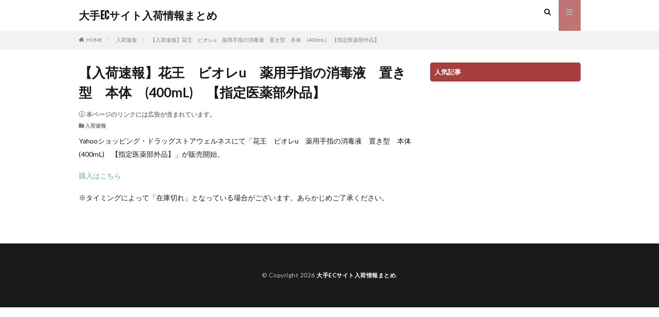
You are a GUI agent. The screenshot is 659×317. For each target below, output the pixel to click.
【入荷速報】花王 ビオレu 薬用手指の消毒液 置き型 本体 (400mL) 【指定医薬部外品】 (264, 40)
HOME (94, 40)
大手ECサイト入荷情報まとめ (148, 15)
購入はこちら (100, 175)
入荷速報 (126, 40)
